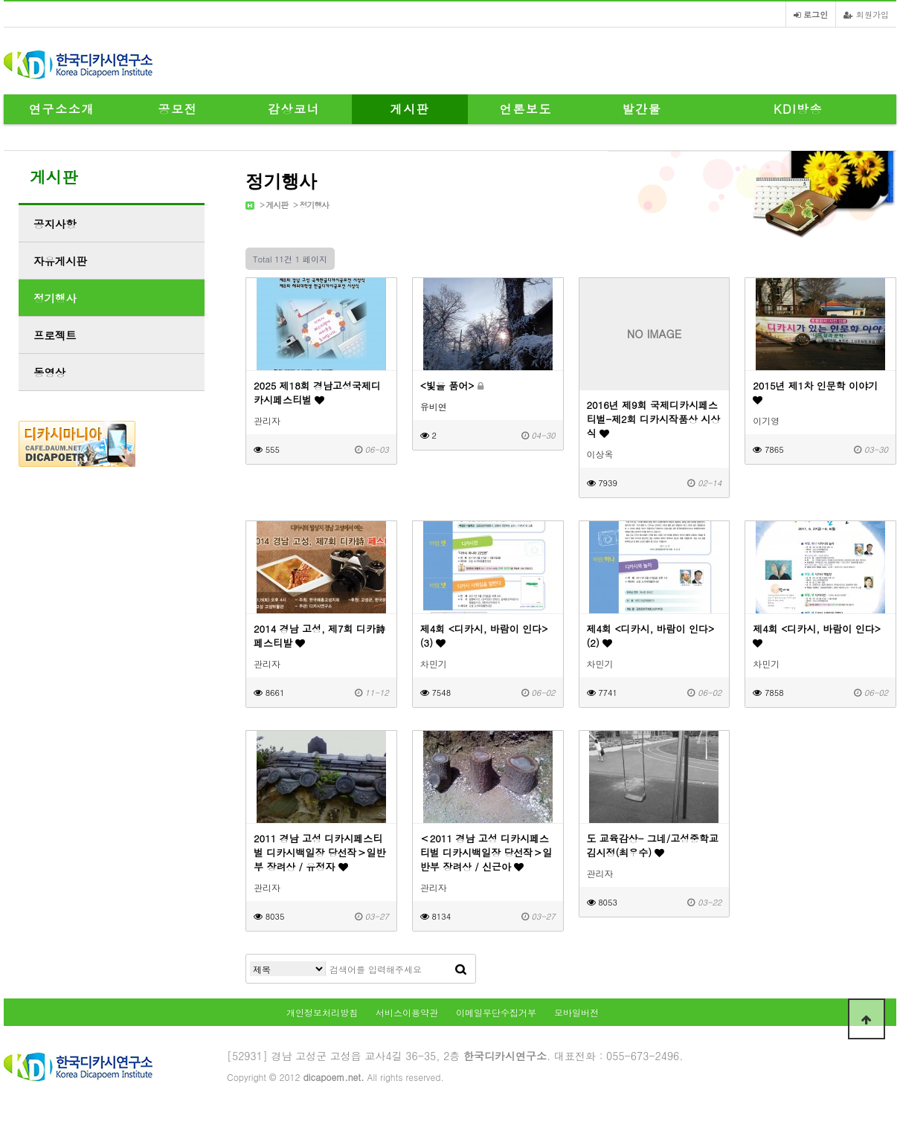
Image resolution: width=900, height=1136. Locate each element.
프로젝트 (55, 335)
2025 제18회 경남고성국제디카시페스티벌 (317, 392)
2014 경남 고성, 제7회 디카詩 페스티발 (319, 636)
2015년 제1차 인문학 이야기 (815, 391)
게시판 (410, 108)
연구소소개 (61, 108)
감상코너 (294, 108)
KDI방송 (798, 108)
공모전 (178, 108)
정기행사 (314, 204)
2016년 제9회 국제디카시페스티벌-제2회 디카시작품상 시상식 (654, 419)
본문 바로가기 (0, 0)
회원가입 (866, 14)
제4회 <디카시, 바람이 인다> (817, 635)
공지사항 (55, 223)
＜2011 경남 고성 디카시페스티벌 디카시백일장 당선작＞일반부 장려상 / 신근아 (486, 852)
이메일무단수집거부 (496, 1012)
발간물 (642, 108)
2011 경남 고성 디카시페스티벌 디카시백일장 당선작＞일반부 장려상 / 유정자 (319, 852)
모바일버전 (576, 1012)
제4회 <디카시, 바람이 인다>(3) (484, 636)
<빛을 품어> (451, 385)
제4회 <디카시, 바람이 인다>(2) (651, 636)
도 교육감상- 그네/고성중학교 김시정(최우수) (653, 845)
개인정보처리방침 (322, 1012)
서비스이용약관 (407, 1012)
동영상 (49, 372)
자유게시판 (60, 261)
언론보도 (526, 108)
